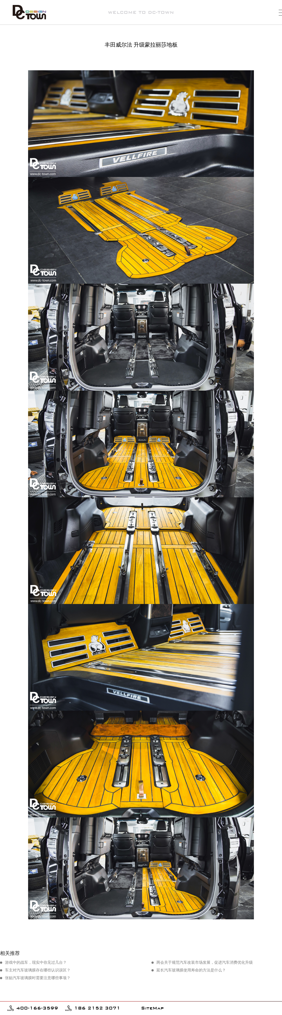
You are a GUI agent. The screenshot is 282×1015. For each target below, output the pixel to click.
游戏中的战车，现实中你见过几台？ (36, 962)
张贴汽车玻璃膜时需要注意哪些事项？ (37, 978)
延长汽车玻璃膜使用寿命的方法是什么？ (191, 970)
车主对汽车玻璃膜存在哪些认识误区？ (37, 970)
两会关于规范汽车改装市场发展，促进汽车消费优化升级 (204, 962)
